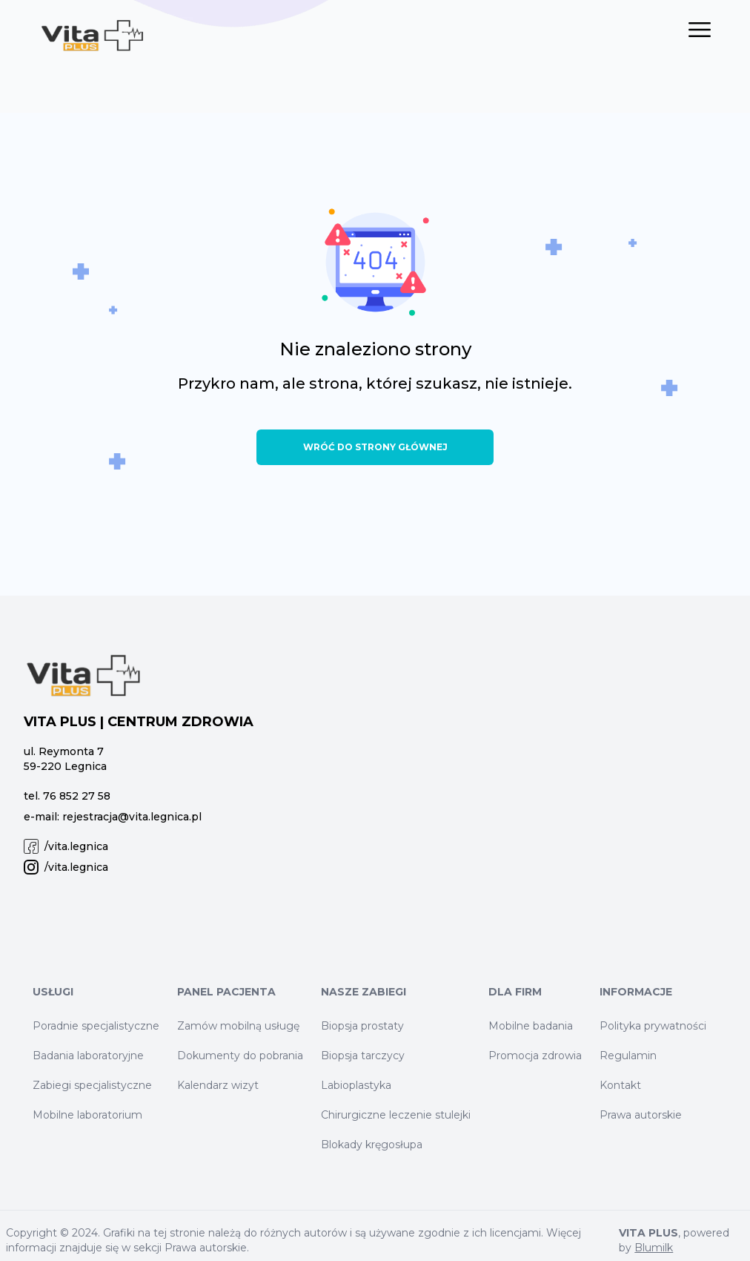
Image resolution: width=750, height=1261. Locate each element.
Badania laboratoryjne (88, 1055)
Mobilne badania (530, 1026)
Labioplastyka (356, 1085)
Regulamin (628, 1055)
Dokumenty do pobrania (240, 1055)
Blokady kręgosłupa (371, 1144)
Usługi (53, 991)
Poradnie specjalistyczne (96, 1026)
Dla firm (515, 991)
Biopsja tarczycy (363, 1055)
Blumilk (653, 1247)
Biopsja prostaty (362, 1026)
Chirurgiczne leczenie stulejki (396, 1115)
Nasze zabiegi (363, 991)
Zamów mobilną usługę (238, 1026)
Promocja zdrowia (535, 1055)
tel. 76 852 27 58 (67, 796)
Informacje (636, 991)
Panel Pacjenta (226, 991)
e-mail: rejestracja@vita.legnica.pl (113, 816)
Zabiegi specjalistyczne (92, 1085)
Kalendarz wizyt (218, 1085)
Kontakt (620, 1085)
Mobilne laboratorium (87, 1115)
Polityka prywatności (653, 1026)
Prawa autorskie (641, 1115)
